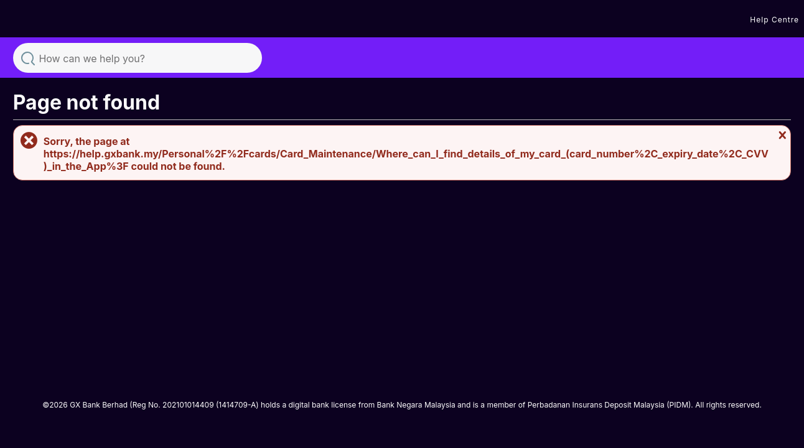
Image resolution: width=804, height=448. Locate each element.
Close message (781, 135)
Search (28, 57)
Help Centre (774, 19)
